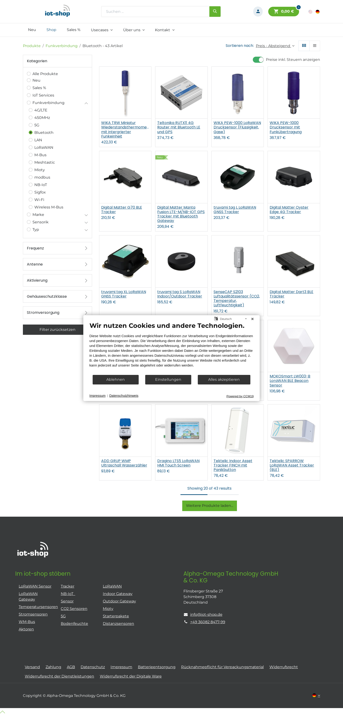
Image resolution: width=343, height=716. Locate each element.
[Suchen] (215, 11)
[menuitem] (32, 29)
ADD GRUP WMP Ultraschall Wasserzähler (124, 463)
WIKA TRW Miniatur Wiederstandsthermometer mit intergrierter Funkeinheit (125, 129)
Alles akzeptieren (224, 379)
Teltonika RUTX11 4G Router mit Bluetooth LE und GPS (178, 127)
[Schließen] (252, 318)
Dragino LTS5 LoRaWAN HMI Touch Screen (178, 463)
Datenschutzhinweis (124, 396)
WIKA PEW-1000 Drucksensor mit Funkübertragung (286, 127)
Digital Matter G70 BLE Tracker (121, 209)
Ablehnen (115, 379)
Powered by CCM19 (240, 396)
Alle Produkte (45, 74)
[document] (171, 348)
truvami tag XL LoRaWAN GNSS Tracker (123, 294)
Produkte (32, 46)
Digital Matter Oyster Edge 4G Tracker (289, 209)
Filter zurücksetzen (57, 329)
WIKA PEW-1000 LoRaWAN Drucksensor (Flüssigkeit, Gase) (237, 127)
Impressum (97, 396)
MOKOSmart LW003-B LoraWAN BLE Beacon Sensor (290, 380)
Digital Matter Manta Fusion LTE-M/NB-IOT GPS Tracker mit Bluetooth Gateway (181, 214)
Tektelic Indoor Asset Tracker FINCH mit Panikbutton (233, 465)
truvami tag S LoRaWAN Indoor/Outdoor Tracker (179, 294)
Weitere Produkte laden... (209, 505)
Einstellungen (168, 379)
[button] (275, 46)
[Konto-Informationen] (258, 12)
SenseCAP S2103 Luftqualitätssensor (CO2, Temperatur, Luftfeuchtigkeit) (237, 299)
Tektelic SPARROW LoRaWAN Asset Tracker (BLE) (292, 465)
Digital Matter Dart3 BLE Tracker (291, 294)
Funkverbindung (62, 46)
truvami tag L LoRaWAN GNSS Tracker (235, 209)
